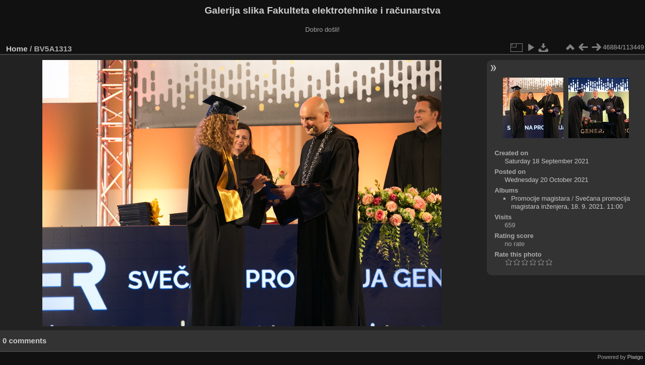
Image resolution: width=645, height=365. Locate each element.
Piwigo (635, 357)
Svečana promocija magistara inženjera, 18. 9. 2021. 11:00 (570, 202)
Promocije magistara (540, 198)
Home (17, 48)
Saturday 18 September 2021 (546, 161)
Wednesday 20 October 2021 (546, 180)
